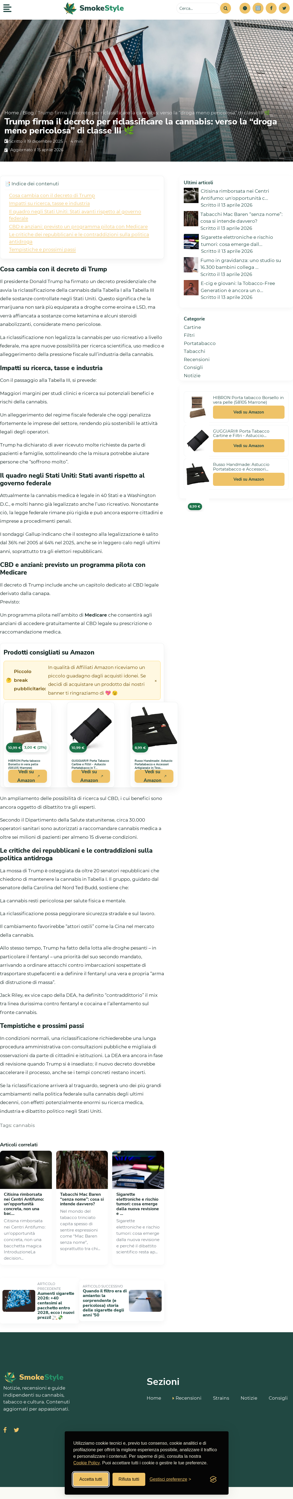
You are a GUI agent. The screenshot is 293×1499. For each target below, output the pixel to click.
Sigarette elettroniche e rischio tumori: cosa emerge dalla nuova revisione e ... (137, 1204)
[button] (244, 8)
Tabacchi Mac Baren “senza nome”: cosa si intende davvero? (82, 1199)
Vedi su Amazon (248, 412)
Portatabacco (200, 343)
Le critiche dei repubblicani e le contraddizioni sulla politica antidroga (79, 238)
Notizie (192, 375)
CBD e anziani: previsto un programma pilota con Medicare (78, 226)
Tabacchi (194, 351)
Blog (28, 112)
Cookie (282, 1484)
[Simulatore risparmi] (258, 8)
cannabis (24, 1125)
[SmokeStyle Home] (94, 8)
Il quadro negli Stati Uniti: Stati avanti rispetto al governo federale (75, 215)
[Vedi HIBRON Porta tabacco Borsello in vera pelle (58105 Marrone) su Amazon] (27, 728)
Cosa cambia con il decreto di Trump (52, 195)
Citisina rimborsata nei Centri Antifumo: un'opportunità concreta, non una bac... (24, 1204)
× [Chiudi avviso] (155, 680)
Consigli (193, 367)
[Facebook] (271, 8)
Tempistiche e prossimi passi (42, 249)
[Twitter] (284, 8)
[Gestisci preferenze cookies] (170, 1479)
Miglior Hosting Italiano (240, 1484)
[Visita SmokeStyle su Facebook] (5, 1414)
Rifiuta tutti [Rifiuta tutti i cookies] (129, 1479)
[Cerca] (225, 8)
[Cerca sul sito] (198, 8)
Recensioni (197, 359)
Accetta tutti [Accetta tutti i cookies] (90, 1479)
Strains (221, 1380)
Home (11, 112)
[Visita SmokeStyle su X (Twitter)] (16, 1414)
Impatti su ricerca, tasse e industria (49, 203)
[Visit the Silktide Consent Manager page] (213, 1479)
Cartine (192, 327)
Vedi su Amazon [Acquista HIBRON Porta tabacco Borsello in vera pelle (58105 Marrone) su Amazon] (28, 776)
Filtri (189, 335)
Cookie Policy (86, 1463)
